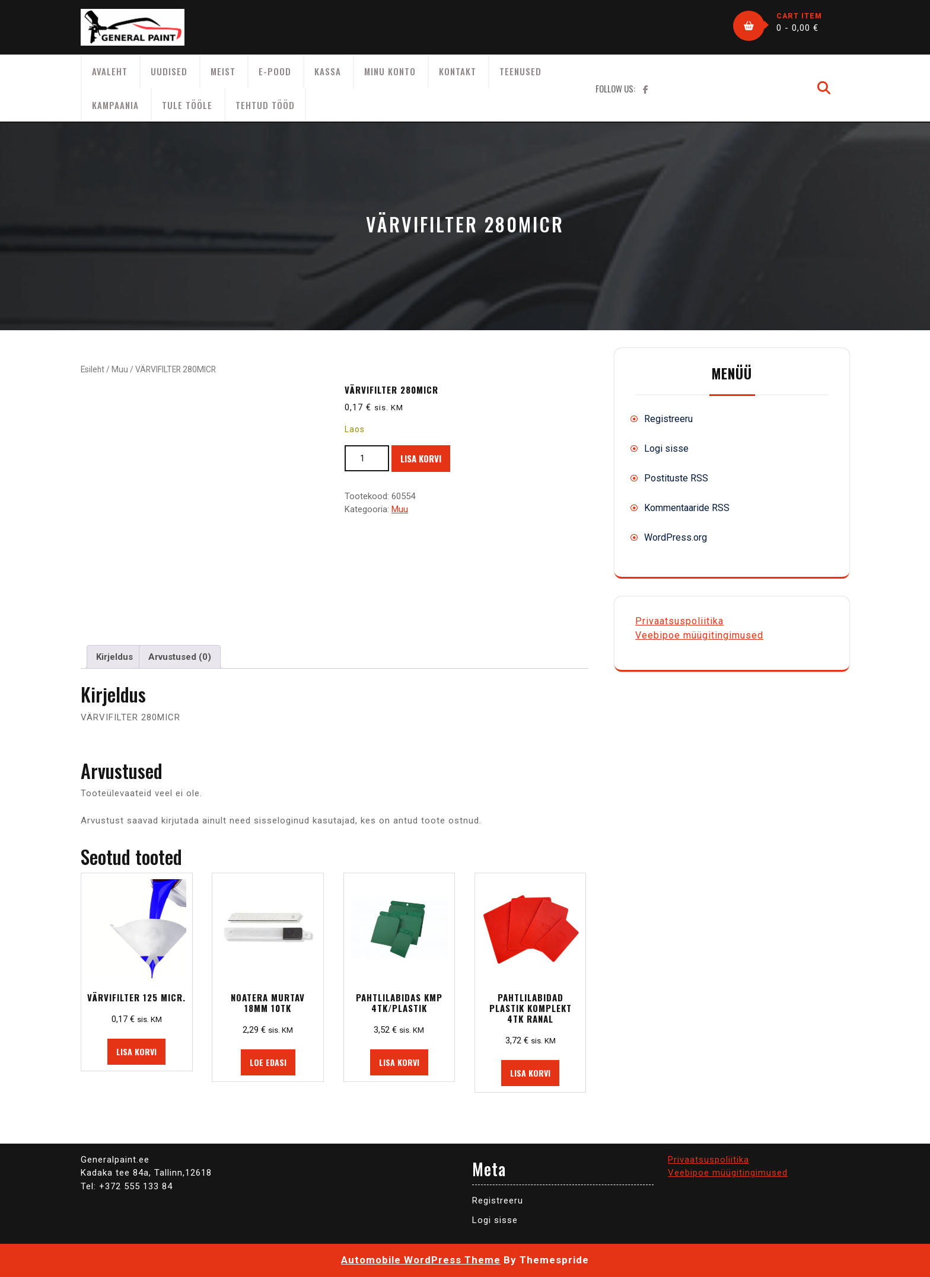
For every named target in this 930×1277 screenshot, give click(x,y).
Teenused (520, 71)
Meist (223, 71)
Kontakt (457, 71)
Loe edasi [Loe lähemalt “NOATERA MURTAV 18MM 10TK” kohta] (268, 1062)
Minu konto (390, 71)
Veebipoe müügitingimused (699, 635)
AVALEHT (110, 71)
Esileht (92, 369)
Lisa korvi (420, 458)
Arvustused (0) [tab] (179, 657)
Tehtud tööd (265, 104)
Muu (120, 369)
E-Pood (275, 71)
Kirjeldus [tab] (114, 657)
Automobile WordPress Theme (421, 1260)
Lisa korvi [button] (136, 1051)
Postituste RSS (676, 478)
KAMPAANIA (115, 104)
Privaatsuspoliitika (679, 621)
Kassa (327, 71)
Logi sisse (666, 448)
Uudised (169, 71)
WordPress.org (675, 537)
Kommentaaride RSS (687, 507)
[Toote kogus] (367, 458)
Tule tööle (187, 104)
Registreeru (668, 418)
